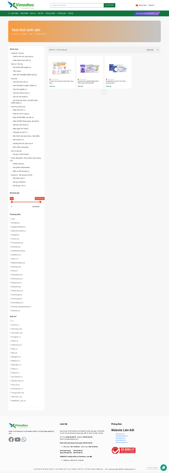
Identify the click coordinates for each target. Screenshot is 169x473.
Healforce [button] (15, 255)
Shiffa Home (17, 164)
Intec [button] (14, 259)
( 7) (14, 369)
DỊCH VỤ (33, 13)
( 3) (15, 357)
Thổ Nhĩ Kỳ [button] (16, 389)
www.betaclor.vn (121, 440)
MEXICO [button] (15, 361)
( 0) (14, 385)
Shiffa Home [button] (16, 291)
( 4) (16, 345)
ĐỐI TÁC (40, 13)
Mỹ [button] (13, 353)
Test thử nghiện (19, 89)
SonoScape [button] (16, 295)
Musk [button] (14, 271)
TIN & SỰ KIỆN (50, 13)
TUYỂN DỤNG (61, 13)
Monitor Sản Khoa (20, 125)
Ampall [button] (14, 235)
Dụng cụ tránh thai (20, 154)
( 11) (16, 389)
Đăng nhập (142, 5)
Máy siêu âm (18, 110)
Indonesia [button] (16, 345)
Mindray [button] (15, 267)
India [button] (14, 341)
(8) (15, 287)
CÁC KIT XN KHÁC (19, 97)
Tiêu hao (16, 71)
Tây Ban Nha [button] (16, 381)
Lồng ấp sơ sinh (19, 132)
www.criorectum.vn (121, 442)
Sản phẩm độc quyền (21, 67)
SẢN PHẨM (24, 13)
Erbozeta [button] (15, 247)
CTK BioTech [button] (16, 243)
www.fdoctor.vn (120, 438)
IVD (31, 34)
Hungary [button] (15, 337)
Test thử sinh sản (40, 34)
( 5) (15, 365)
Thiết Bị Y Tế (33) (17, 53)
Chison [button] (14, 239)
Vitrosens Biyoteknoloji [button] (20, 306)
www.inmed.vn (120, 434)
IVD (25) (14, 78)
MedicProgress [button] (17, 263)
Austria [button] (14, 325)
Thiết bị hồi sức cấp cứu (22, 56)
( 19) (16, 397)
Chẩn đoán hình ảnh (20, 60)
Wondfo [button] (15, 310)
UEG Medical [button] (17, 302)
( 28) (16, 329)
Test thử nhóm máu (20, 93)
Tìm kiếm (109, 5)
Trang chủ (15, 34)
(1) (18, 227)
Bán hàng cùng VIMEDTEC (145, 13)
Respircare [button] (16, 283)
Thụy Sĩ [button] (14, 385)
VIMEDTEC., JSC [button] (17, 401)
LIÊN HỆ (70, 13)
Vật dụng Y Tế (18, 185)
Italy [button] (13, 349)
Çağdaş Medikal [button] (18, 227)
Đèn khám (17, 140)
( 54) (17, 393)
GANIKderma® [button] (17, 251)
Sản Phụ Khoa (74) (18, 106)
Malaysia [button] (15, 357)
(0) (17, 251)
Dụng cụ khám (18, 182)
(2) (15, 223)
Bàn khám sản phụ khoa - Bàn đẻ (25, 136)
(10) (15, 267)
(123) (12, 219)
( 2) (14, 341)
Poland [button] (14, 373)
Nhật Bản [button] (15, 365)
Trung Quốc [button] (16, 393)
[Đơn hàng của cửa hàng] (152, 49)
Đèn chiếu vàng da (20, 147)
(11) (14, 259)
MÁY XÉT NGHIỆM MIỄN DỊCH (24, 75)
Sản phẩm (25, 34)
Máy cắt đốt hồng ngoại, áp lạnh (25, 121)
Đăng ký (151, 5)
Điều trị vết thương (20, 171)
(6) (16, 243)
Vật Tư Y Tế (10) (17, 64)
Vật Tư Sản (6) (16, 151)
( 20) (16, 333)
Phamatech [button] (16, 275)
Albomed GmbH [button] (18, 231)
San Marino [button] (16, 377)
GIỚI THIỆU (14, 13)
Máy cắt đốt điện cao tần (22, 117)
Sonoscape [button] (16, 298)
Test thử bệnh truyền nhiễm (23, 85)
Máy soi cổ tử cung (20, 114)
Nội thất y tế (17, 178)
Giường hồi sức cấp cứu (22, 143)
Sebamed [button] (15, 287)
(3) (15, 310)
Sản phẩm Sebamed (20, 167)
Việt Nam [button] (15, 397)
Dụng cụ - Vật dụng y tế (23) (21, 175)
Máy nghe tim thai (20, 128)
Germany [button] (15, 329)
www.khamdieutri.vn (122, 436)
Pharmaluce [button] (16, 279)
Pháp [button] (14, 369)
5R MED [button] (15, 223)
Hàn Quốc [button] (16, 333)
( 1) (12, 321)
